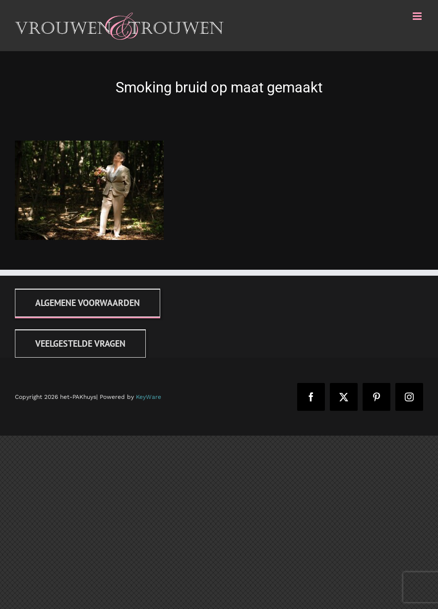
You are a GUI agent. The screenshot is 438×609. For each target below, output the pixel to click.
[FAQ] (80, 343)
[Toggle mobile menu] (418, 16)
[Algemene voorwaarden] (87, 303)
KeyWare (148, 396)
